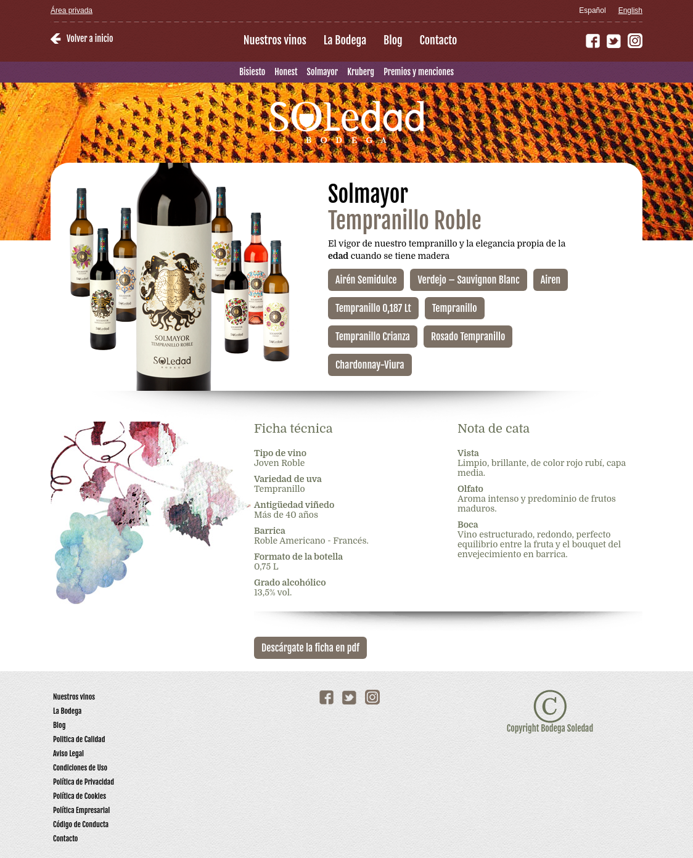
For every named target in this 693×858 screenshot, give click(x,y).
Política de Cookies (79, 796)
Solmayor (322, 72)
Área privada (71, 10)
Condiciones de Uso (80, 767)
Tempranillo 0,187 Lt (373, 308)
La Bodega (345, 40)
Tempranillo (454, 308)
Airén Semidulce (365, 280)
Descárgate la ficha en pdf (310, 648)
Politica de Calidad (79, 739)
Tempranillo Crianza (372, 336)
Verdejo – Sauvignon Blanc (468, 280)
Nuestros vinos (275, 40)
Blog (393, 40)
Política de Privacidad (83, 781)
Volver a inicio (90, 38)
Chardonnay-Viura (369, 365)
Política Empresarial (81, 810)
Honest (285, 72)
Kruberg (360, 72)
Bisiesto (252, 72)
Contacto (438, 40)
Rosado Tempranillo (468, 336)
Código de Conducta (81, 824)
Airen (550, 280)
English (630, 10)
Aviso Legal (68, 753)
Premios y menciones (418, 72)
